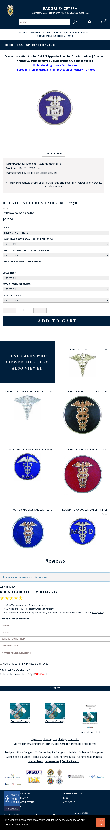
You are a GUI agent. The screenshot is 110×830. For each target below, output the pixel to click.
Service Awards (70, 761)
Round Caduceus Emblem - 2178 (55, 36)
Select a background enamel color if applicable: (28, 239)
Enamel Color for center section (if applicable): (28, 250)
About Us (25, 793)
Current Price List (90, 718)
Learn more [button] (21, 824)
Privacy (24, 798)
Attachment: (9, 273)
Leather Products (64, 757)
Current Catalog (20, 713)
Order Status (27, 802)
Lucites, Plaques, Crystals (37, 757)
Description (53, 153)
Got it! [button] (101, 822)
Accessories (52, 761)
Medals (71, 752)
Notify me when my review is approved (25, 663)
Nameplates (35, 761)
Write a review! (26, 213)
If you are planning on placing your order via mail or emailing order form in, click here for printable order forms (55, 742)
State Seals (12, 757)
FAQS (65, 798)
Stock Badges (24, 752)
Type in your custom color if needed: (22, 261)
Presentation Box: (12, 295)
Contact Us (69, 802)
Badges (9, 752)
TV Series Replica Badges (50, 752)
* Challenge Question (15, 669)
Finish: (6, 228)
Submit (55, 688)
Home (22, 32)
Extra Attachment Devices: (17, 284)
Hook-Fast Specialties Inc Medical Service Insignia (58, 32)
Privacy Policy (98, 612)
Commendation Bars (89, 757)
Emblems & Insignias (91, 752)
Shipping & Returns (72, 793)
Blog (22, 806)
